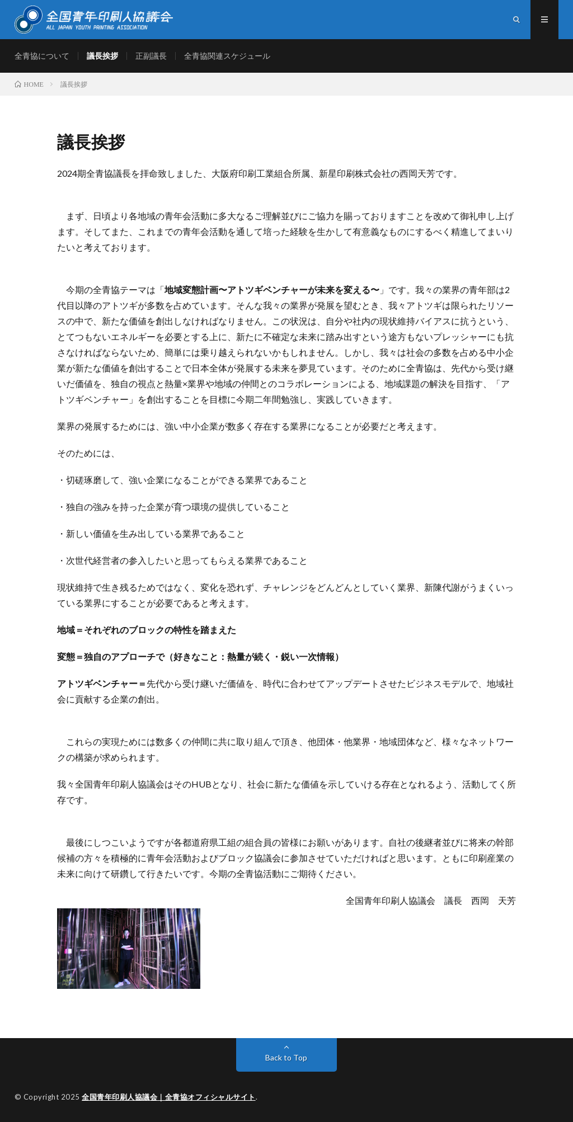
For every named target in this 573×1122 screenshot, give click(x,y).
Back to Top (286, 1057)
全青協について (42, 55)
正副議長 (151, 55)
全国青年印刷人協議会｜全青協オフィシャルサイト (169, 1096)
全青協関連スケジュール (227, 55)
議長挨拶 (102, 55)
